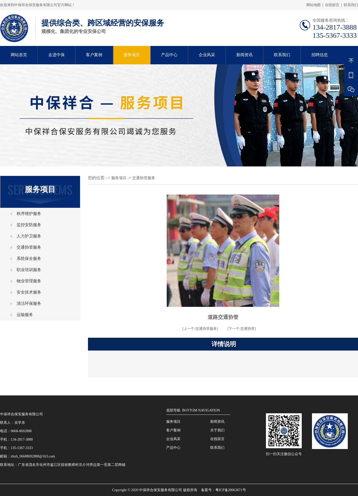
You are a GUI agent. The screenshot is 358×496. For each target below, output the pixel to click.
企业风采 (207, 55)
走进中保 (56, 55)
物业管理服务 (29, 281)
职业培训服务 (29, 270)
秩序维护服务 (29, 213)
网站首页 (19, 55)
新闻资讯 (244, 55)
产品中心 (169, 55)
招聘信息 (319, 55)
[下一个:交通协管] (242, 329)
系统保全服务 (29, 258)
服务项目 (132, 55)
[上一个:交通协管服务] (200, 329)
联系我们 (351, 5)
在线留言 (332, 5)
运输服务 (25, 314)
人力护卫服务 (29, 236)
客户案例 (94, 55)
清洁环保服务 (29, 303)
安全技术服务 (29, 292)
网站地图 (313, 5)
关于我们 (217, 430)
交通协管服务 (29, 247)
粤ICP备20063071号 (230, 490)
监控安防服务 (29, 225)
